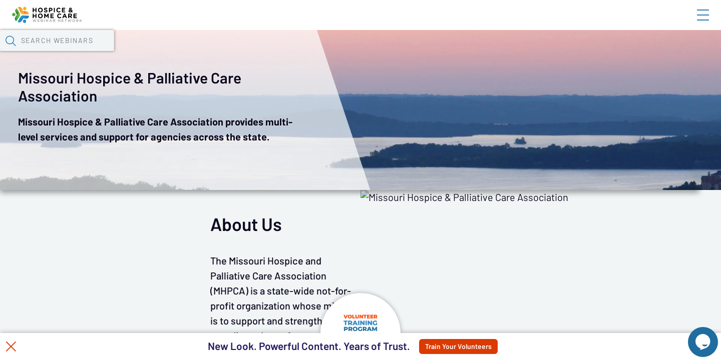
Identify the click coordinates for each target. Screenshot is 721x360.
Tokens (283, 52)
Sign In (691, 23)
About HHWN (622, 23)
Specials (352, 52)
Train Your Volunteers (481, 346)
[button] (524, 51)
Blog (560, 23)
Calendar (233, 52)
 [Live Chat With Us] (694, 335)
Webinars (177, 52)
